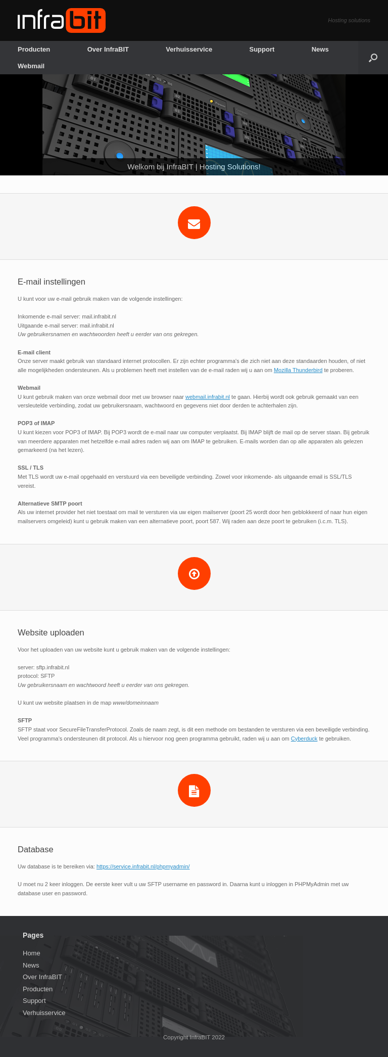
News (320, 49)
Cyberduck (304, 739)
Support (261, 49)
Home (31, 953)
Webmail (31, 66)
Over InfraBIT (108, 49)
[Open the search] (373, 57)
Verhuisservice (189, 49)
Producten (34, 49)
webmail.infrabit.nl (207, 397)
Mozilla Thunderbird (298, 370)
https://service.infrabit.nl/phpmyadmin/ (143, 866)
